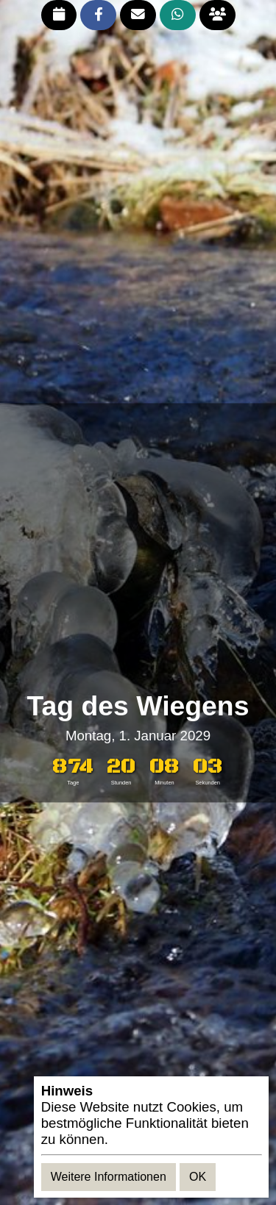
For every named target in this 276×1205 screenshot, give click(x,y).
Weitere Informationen (108, 1176)
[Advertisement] (138, 547)
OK (197, 1176)
